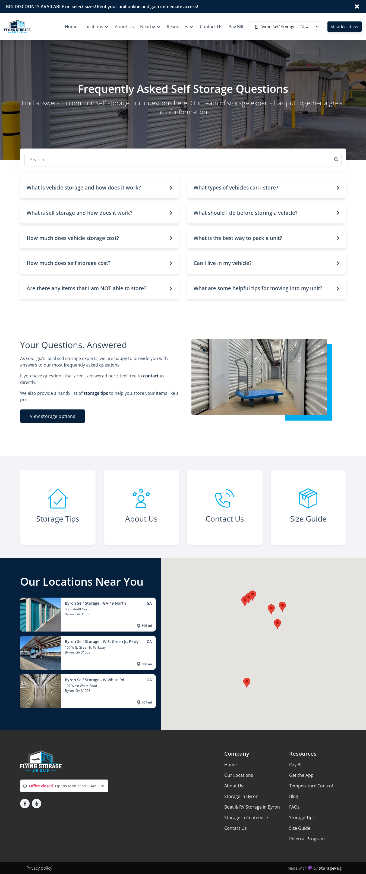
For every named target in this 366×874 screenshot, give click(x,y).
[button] (99, 187)
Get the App (301, 775)
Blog (293, 796)
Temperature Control (311, 786)
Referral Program (307, 839)
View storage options (52, 416)
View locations (344, 26)
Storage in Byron (241, 796)
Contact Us (235, 828)
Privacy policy (39, 868)
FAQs (294, 807)
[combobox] (64, 786)
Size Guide (299, 828)
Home (230, 765)
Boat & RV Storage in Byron (252, 807)
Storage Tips (302, 818)
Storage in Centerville (246, 818)
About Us (233, 786)
